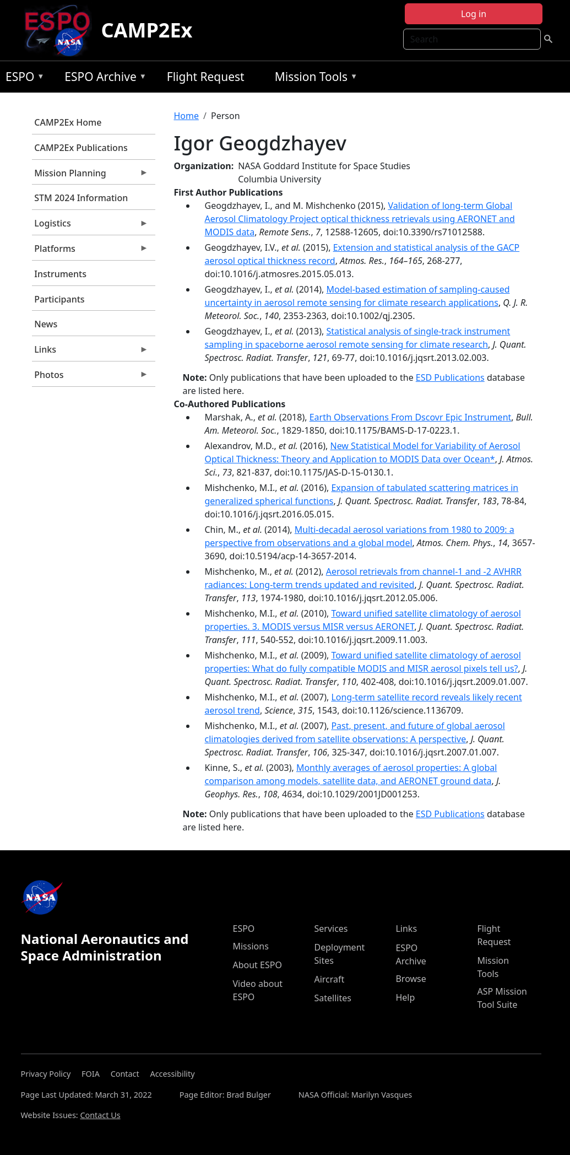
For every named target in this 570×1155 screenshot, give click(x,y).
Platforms (90, 251)
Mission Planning (90, 176)
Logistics (90, 226)
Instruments (60, 274)
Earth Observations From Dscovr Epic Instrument (411, 417)
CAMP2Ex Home (67, 122)
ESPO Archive (102, 78)
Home (186, 116)
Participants (59, 299)
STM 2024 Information (81, 198)
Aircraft (329, 979)
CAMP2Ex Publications (80, 148)
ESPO (22, 78)
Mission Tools (313, 78)
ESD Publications (450, 377)
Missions (250, 946)
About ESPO (256, 965)
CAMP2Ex (146, 30)
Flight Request (206, 76)
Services (331, 928)
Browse (410, 979)
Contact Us (100, 1115)
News (45, 324)
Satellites (332, 998)
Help (405, 997)
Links (90, 352)
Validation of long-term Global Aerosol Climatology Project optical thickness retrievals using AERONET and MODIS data (360, 218)
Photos (90, 377)
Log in (473, 14)
